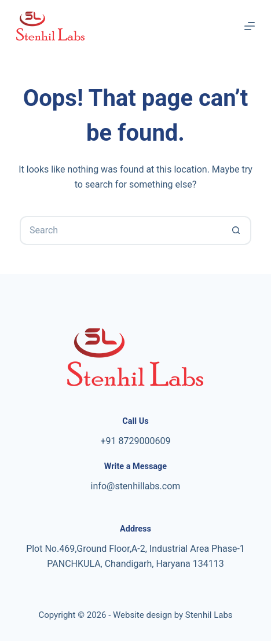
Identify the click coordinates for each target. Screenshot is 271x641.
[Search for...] (121, 230)
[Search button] (236, 230)
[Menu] (249, 26)
